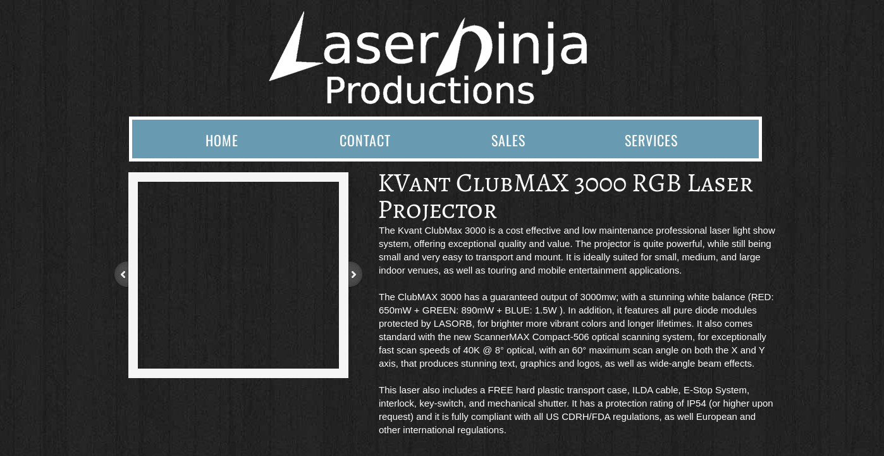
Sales (508, 140)
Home (222, 140)
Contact (365, 140)
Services (651, 140)
